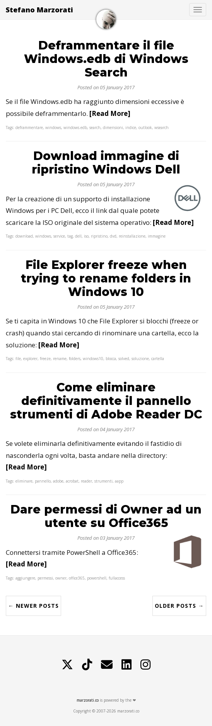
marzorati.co (88, 700)
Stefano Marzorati (39, 9)
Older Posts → (179, 605)
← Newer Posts (33, 605)
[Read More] (109, 113)
